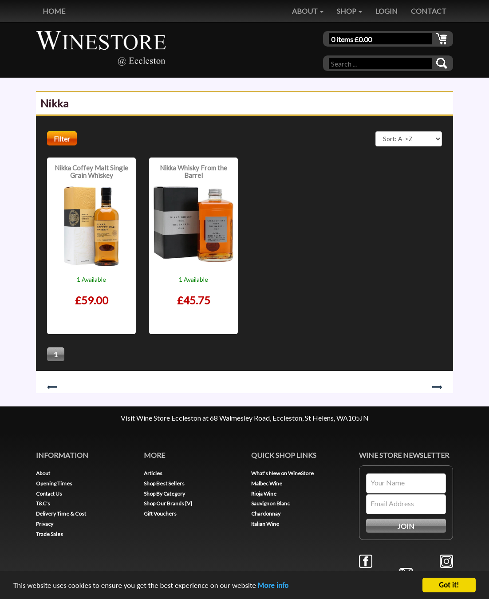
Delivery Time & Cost (61, 513)
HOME (54, 11)
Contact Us (49, 493)
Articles (153, 473)
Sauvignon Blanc (270, 503)
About (43, 473)
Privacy (44, 523)
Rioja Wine (263, 493)
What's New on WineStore (282, 473)
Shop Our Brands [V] (168, 503)
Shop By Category (164, 493)
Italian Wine (265, 523)
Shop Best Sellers (164, 483)
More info (273, 586)
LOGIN (386, 11)
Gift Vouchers (160, 513)
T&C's (43, 503)
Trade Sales (49, 534)
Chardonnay (265, 513)
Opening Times (54, 483)
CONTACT (428, 11)
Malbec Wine (266, 483)
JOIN (406, 526)
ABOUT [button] (307, 11)
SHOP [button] (349, 11)
